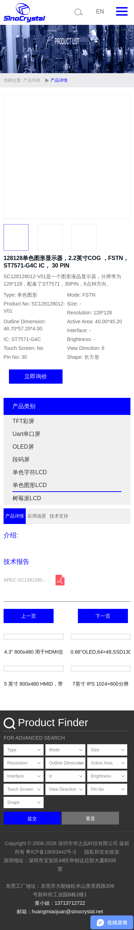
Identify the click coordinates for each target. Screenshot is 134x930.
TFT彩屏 (23, 421)
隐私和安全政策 (101, 852)
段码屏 (21, 459)
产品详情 (14, 516)
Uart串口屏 (26, 434)
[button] (121, 156)
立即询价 (35, 376)
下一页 (102, 616)
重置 (90, 818)
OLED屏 (23, 447)
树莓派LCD (27, 498)
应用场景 (37, 516)
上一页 (28, 616)
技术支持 (59, 516)
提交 (32, 818)
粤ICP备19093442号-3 (51, 852)
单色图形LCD (30, 485)
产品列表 (31, 80)
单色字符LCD (30, 472)
